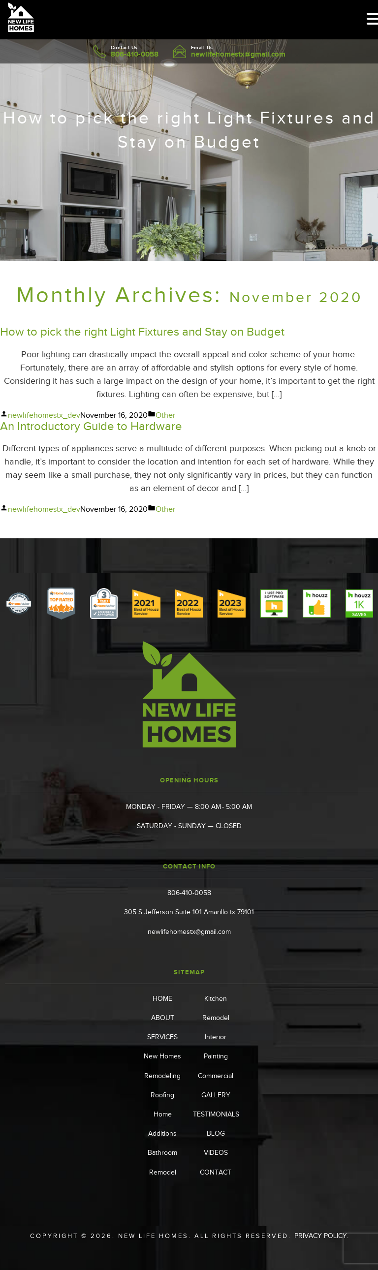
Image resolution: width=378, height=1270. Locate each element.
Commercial (215, 1076)
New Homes (162, 1056)
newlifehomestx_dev (44, 415)
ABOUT (162, 1018)
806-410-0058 (134, 54)
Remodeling (162, 1076)
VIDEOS (216, 1152)
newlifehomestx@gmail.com (238, 54)
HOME (162, 998)
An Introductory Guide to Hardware (91, 426)
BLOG (216, 1133)
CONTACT (215, 1172)
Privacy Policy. (321, 1235)
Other (165, 415)
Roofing (162, 1095)
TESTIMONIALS (216, 1114)
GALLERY (215, 1095)
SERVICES (162, 1037)
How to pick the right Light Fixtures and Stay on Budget (142, 331)
